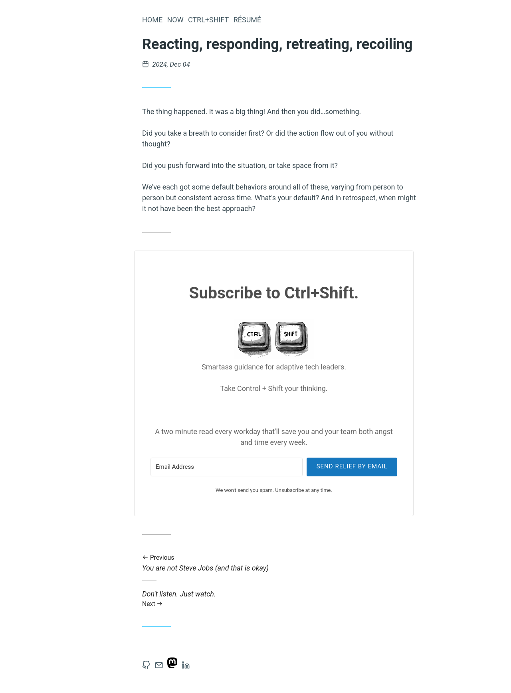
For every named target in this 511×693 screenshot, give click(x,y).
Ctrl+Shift (208, 20)
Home (152, 20)
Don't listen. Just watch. (282, 598)
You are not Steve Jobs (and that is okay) (282, 563)
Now (175, 20)
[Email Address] (227, 467)
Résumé (247, 20)
